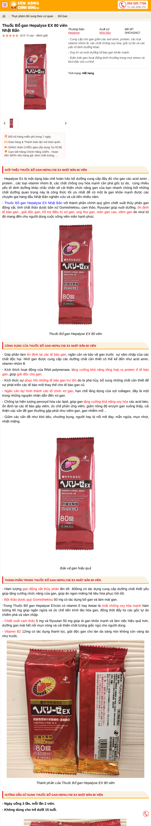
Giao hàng (14, 127)
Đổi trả (12, 122)
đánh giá (107, 37)
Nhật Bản (105, 46)
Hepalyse (74, 46)
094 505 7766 (136, 5)
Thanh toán (31, 127)
